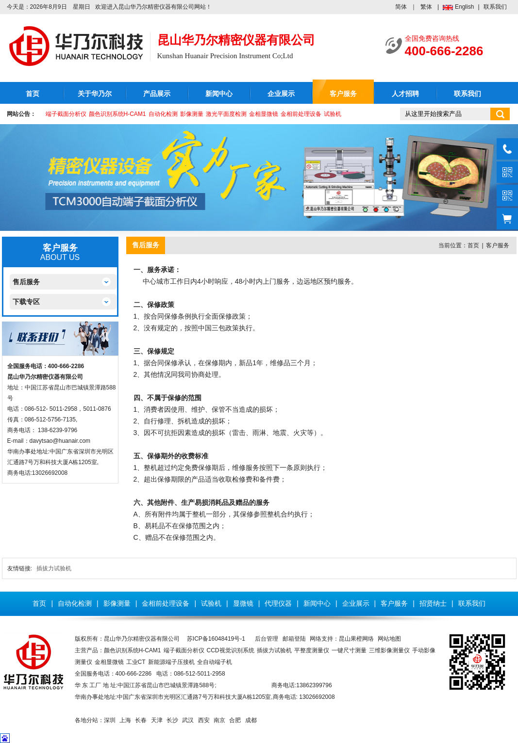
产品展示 (156, 93)
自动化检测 (163, 114)
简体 (401, 6)
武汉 (188, 720)
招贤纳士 (433, 603)
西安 (204, 720)
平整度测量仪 (311, 650)
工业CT (136, 662)
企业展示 (281, 93)
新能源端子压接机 (171, 662)
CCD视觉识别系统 (230, 650)
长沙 (172, 720)
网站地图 (389, 638)
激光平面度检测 (226, 114)
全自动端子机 (214, 662)
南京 (219, 720)
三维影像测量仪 (389, 650)
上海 (125, 720)
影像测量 (191, 114)
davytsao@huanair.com (60, 440)
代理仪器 (278, 603)
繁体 (426, 6)
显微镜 (243, 603)
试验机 (332, 114)
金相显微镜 (263, 114)
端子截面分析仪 (66, 114)
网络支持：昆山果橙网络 (342, 638)
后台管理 (266, 638)
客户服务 (343, 93)
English (464, 6)
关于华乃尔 (95, 93)
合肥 (235, 720)
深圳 (110, 720)
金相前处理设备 (301, 114)
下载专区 (26, 302)
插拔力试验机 (53, 568)
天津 (157, 720)
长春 (141, 720)
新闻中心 (219, 93)
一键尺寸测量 (349, 650)
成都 (251, 720)
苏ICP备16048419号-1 (216, 638)
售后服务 (26, 282)
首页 (32, 93)
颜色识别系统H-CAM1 (117, 114)
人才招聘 (405, 93)
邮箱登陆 (294, 638)
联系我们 (495, 6)
